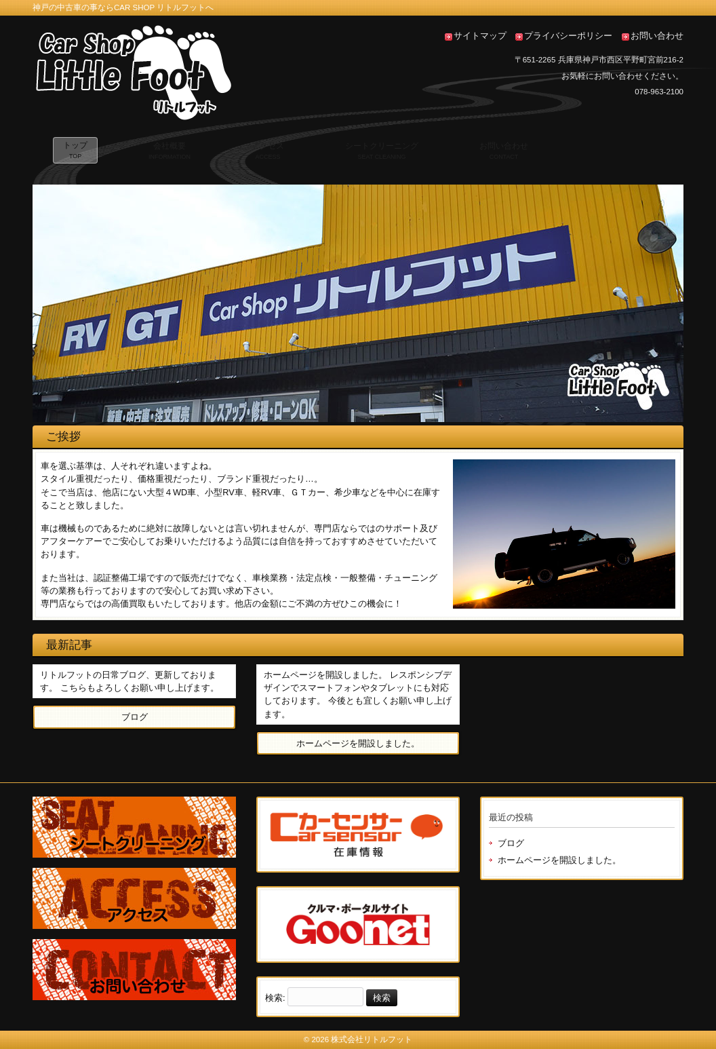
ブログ (511, 843)
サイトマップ (480, 36)
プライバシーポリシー (568, 36)
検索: (275, 998)
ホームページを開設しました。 (559, 860)
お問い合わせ (657, 36)
